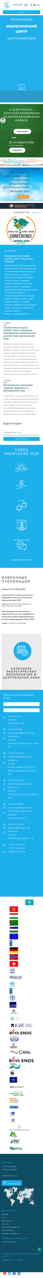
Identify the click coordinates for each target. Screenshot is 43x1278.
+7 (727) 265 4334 (9, 1170)
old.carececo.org (9, 1242)
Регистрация (22, 131)
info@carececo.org (16, 851)
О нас (4, 1218)
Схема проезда (11, 1183)
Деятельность (7, 1221)
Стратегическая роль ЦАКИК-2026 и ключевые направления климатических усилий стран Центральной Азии (19, 333)
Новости (5, 1224)
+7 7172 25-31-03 (16, 780)
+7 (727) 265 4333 (9, 1166)
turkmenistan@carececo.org (21, 733)
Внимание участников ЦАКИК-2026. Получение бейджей (19, 258)
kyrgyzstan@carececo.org (20, 807)
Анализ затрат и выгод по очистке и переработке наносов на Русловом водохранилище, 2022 (17, 597)
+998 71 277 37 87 (16, 753)
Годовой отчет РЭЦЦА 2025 (13, 589)
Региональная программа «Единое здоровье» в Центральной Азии (18, 388)
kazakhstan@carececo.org (20, 784)
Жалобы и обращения (11, 1234)
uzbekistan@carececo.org (20, 756)
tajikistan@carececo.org (19, 828)
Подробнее (17, 150)
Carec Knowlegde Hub (11, 1227)
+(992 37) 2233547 (16, 824)
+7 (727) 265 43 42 (16, 844)
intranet (21, 12)
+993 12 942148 (15, 729)
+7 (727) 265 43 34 (16, 848)
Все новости (36, 213)
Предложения (7, 1230)
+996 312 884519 (15, 804)
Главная (5, 1214)
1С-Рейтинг (19, 1260)
